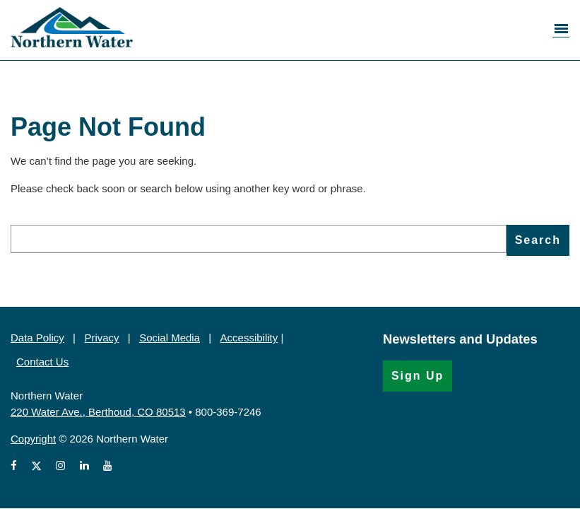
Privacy (101, 338)
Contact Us (42, 362)
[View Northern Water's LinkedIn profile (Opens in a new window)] (84, 466)
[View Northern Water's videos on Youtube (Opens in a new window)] (107, 466)
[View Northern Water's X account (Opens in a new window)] (36, 466)
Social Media (169, 338)
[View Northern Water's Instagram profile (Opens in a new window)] (60, 466)
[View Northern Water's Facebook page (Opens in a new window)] (17, 466)
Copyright (33, 439)
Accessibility (249, 338)
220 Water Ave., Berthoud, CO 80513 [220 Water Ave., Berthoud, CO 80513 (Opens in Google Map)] (98, 412)
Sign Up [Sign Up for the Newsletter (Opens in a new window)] (417, 376)
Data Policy (37, 338)
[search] (259, 239)
